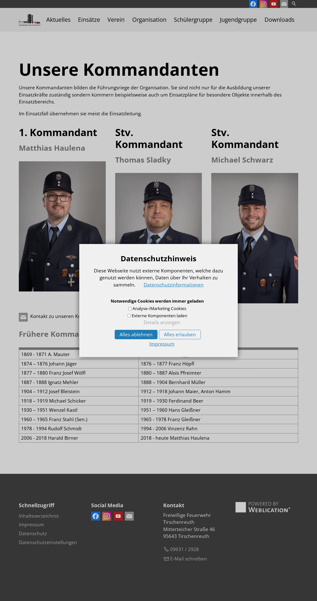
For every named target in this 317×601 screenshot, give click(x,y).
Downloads (279, 20)
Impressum (31, 524)
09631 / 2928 (184, 549)
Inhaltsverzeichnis (39, 516)
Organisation (149, 20)
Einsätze (89, 20)
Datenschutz (33, 533)
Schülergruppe (193, 20)
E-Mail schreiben (188, 558)
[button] (284, 4)
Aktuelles (58, 20)
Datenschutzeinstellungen (48, 542)
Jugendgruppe (238, 20)
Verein (116, 20)
